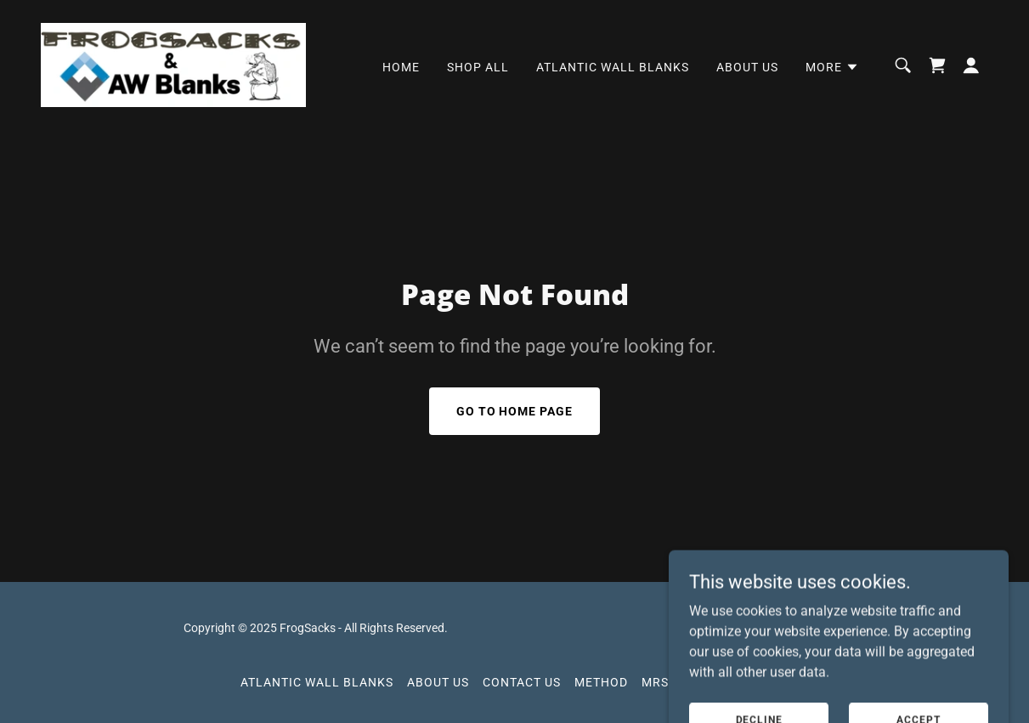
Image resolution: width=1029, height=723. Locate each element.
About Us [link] (747, 67)
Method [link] (601, 682)
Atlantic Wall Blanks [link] (612, 67)
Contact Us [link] (522, 682)
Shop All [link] (478, 67)
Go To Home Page (515, 411)
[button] (832, 67)
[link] (173, 64)
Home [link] (401, 67)
